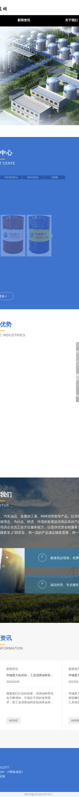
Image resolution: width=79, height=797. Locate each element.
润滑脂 (23, 177)
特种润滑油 (14, 177)
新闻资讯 (23, 20)
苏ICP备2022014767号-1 (38, 794)
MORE (13, 720)
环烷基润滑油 (5, 177)
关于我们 (71, 20)
